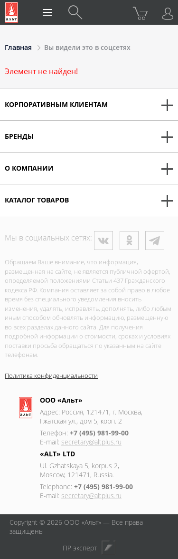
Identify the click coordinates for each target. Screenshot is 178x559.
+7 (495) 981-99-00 (99, 432)
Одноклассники (129, 240)
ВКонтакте (103, 240)
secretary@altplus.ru (91, 441)
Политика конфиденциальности (51, 375)
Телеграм (154, 240)
